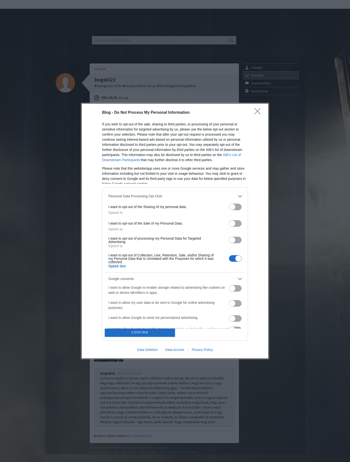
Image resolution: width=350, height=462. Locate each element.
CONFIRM (140, 333)
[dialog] (175, 231)
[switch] (235, 207)
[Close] (259, 112)
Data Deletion (147, 350)
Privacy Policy (202, 350)
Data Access (174, 350)
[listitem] (175, 196)
